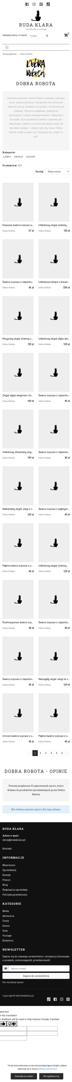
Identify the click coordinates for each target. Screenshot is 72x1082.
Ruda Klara (36, 22)
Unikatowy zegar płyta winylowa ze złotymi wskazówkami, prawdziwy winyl (54, 338)
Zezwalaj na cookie (24, 1076)
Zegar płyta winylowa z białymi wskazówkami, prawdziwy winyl (18, 395)
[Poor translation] (12, 1023)
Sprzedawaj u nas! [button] (14, 35)
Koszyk (6, 874)
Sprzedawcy (9, 870)
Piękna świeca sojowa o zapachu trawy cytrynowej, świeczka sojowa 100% (18, 565)
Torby (5, 920)
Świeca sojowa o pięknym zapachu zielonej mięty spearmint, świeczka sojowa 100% (54, 509)
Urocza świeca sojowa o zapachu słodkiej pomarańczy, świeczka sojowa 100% (18, 736)
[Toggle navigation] (6, 47)
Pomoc (6, 879)
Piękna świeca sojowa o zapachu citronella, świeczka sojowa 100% (54, 736)
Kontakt (7, 848)
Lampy (7, 156)
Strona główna (10, 54)
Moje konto (8, 865)
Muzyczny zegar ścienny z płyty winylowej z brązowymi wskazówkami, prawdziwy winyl (18, 338)
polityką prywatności (47, 1068)
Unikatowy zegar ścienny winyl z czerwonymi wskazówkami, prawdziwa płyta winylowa (54, 565)
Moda (5, 911)
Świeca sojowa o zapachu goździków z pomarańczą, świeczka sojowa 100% (18, 282)
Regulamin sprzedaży (15, 889)
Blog (5, 884)
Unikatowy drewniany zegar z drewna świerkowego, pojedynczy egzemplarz (18, 452)
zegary (30, 156)
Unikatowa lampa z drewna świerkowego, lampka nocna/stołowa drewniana (54, 282)
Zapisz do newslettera (36, 975)
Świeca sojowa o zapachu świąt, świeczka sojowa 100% (54, 395)
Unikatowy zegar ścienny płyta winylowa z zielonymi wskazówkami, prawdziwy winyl (54, 225)
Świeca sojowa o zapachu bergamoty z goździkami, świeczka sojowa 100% (54, 452)
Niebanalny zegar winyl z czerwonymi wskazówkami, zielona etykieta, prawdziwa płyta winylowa (18, 509)
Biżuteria (7, 940)
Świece (18, 156)
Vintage (7, 935)
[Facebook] (27, 4)
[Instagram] (34, 4)
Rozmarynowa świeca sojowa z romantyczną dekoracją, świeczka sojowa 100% (18, 622)
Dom (5, 930)
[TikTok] (48, 4)
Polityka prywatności (14, 894)
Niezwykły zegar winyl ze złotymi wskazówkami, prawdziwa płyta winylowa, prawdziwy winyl (54, 679)
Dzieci (6, 925)
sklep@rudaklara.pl (14, 839)
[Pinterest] (41, 4)
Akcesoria (8, 915)
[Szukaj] (47, 35)
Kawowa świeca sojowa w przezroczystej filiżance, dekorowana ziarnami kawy (18, 225)
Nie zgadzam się (51, 1076)
